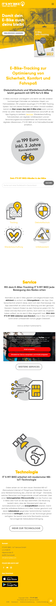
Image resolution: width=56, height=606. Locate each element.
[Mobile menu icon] (53, 4)
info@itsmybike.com (9, 558)
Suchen (49, 183)
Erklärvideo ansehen (13, 33)
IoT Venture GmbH (33, 600)
